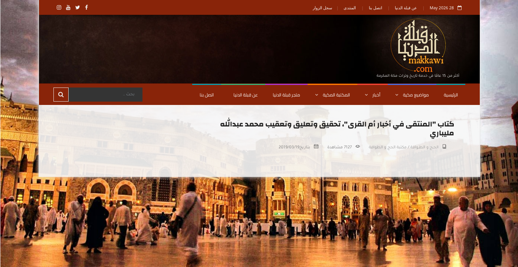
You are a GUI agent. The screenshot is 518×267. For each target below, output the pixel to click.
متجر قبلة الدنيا (286, 94)
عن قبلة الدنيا (405, 7)
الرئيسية (450, 94)
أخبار (372, 94)
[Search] (105, 95)
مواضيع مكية (412, 94)
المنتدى (349, 7)
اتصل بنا (375, 7)
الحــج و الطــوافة (424, 147)
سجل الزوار (322, 7)
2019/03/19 (288, 147)
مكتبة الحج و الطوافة (387, 147)
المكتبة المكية (332, 94)
